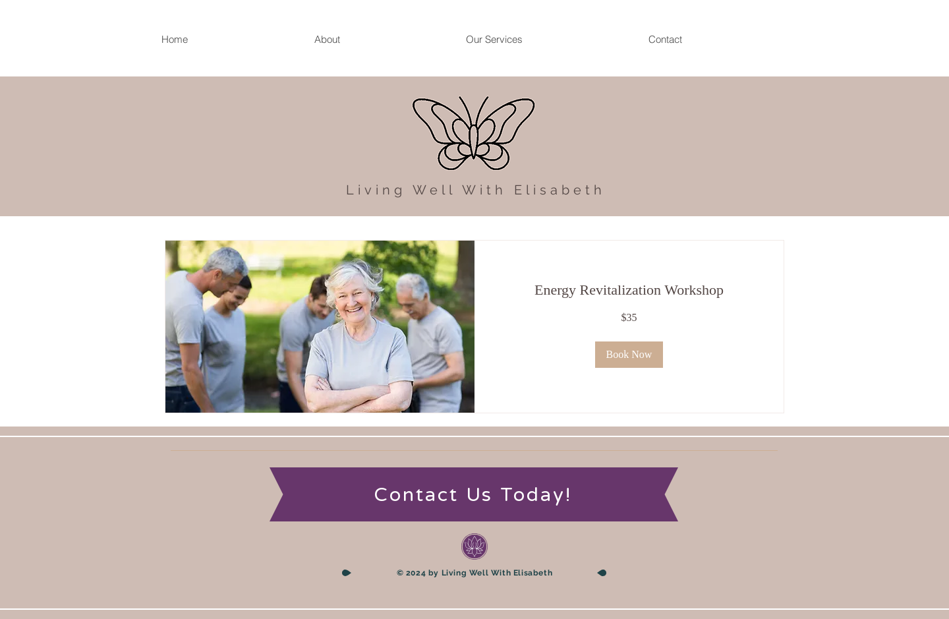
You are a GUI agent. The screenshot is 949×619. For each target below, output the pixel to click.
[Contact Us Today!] (474, 495)
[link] (629, 289)
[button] (629, 354)
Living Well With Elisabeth (476, 190)
